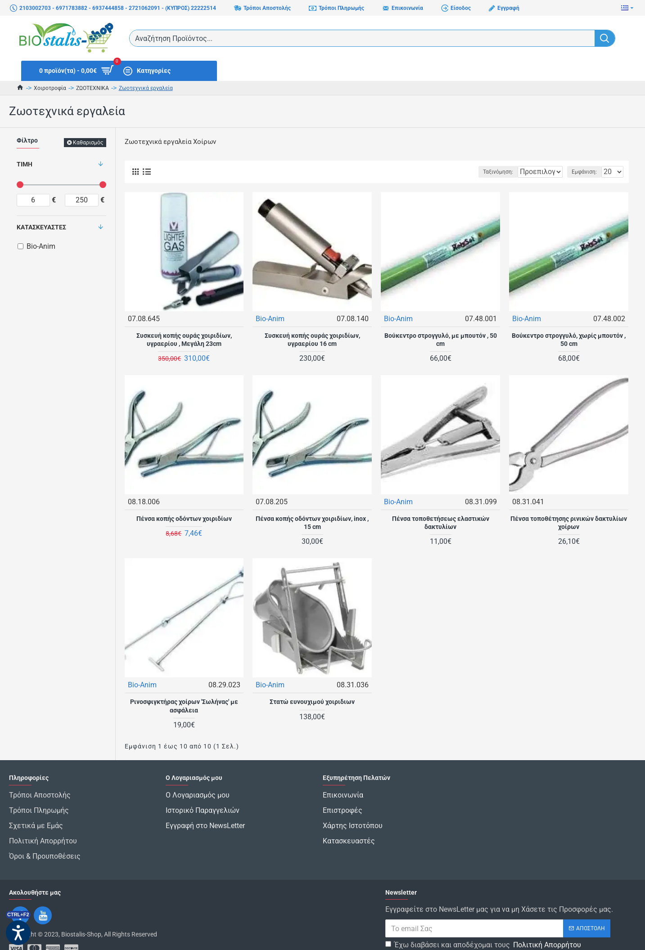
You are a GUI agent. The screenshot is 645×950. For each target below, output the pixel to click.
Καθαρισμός (88, 142)
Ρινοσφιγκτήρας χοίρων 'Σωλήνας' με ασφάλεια (184, 705)
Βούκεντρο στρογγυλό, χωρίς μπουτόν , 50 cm (569, 339)
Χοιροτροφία (50, 88)
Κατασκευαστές (41, 227)
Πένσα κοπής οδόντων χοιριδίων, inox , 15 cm (312, 522)
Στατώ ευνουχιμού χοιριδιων (312, 701)
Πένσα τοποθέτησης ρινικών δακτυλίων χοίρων (568, 522)
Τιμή (24, 164)
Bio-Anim (270, 318)
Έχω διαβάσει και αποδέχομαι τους (483, 922)
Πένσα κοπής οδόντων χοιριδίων (184, 518)
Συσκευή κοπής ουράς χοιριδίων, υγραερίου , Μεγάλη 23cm (184, 339)
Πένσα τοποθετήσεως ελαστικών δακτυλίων (440, 522)
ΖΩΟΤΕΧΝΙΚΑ (92, 88)
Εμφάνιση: (587, 172)
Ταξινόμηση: (470, 172)
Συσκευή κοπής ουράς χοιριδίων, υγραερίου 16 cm (312, 339)
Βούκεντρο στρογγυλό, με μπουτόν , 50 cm (440, 339)
